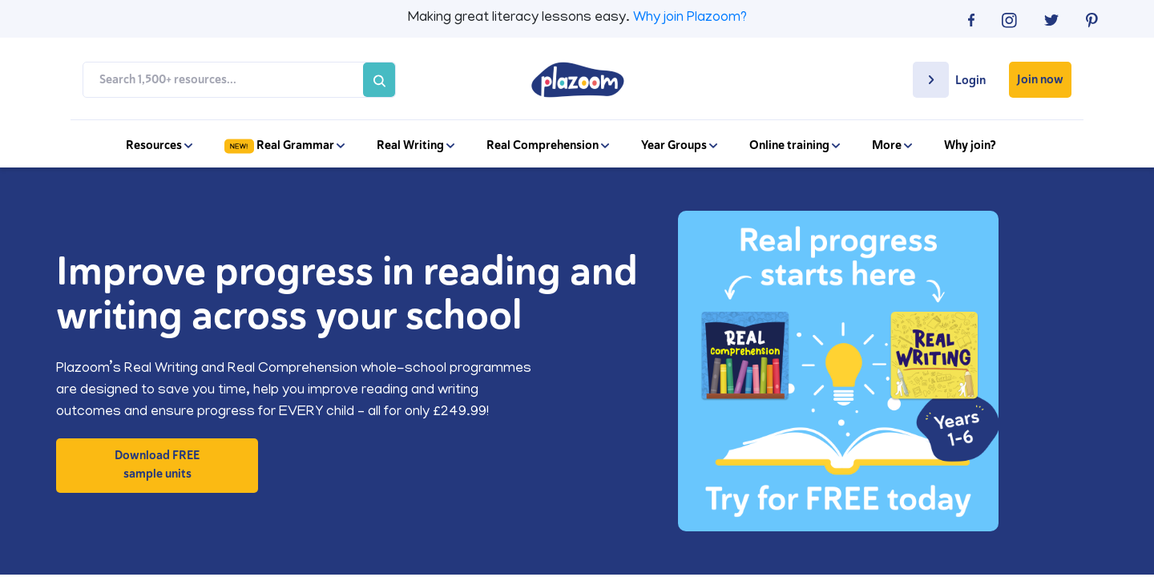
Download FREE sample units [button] (157, 464)
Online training (794, 145)
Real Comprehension (547, 145)
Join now (1040, 79)
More (892, 145)
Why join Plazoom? (690, 18)
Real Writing (415, 145)
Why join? (970, 145)
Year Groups (679, 145)
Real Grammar (284, 145)
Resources (159, 145)
